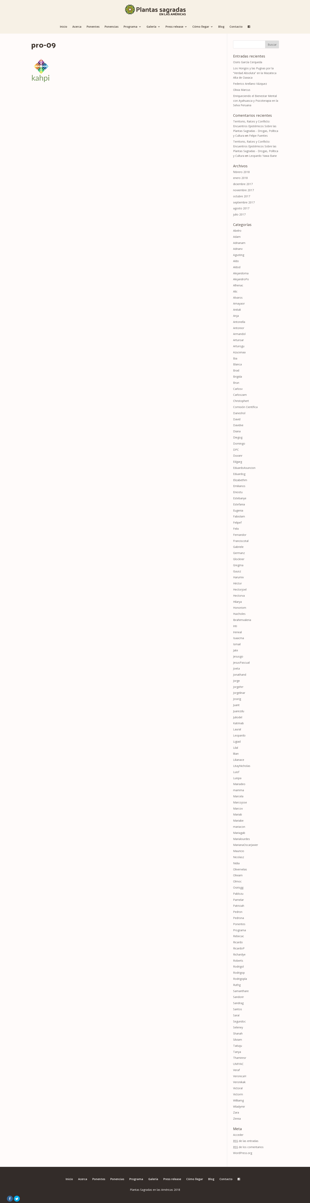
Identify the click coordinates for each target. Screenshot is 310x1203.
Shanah (238, 1033)
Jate (235, 650)
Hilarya (237, 602)
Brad (236, 370)
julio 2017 (239, 214)
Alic (235, 291)
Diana (237, 431)
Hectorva (239, 595)
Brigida (237, 376)
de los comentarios (248, 1147)
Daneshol (239, 413)
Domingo (239, 443)
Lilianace (238, 760)
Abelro (237, 230)
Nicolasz (238, 857)
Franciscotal (241, 541)
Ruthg (237, 985)
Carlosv (238, 389)
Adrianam (239, 243)
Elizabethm (240, 480)
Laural (237, 729)
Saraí (236, 1015)
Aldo (236, 261)
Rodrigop (239, 972)
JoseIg (237, 699)
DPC (236, 449)
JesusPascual (241, 662)
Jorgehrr (238, 687)
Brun (236, 383)
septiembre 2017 (244, 202)
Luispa (237, 778)
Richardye (239, 954)
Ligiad (237, 741)
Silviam (237, 1039)
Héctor (237, 583)
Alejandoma (241, 273)
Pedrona (238, 918)
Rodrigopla (240, 979)
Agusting (238, 255)
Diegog (237, 437)
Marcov (238, 808)
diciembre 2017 (243, 184)
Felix (236, 528)
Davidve (238, 425)
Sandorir (238, 997)
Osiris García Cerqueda (247, 62)
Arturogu (238, 346)
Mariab (237, 814)
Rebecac (238, 936)
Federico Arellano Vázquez (250, 84)
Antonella (239, 322)
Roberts (238, 960)
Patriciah (238, 906)
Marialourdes (241, 839)
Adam (237, 237)
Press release (174, 26)
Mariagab (239, 833)
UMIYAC (238, 1064)
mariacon (239, 827)
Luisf (236, 772)
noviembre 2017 (243, 190)
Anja (236, 316)
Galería (151, 26)
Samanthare (241, 991)
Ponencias (111, 26)
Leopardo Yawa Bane (263, 156)
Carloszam (240, 395)
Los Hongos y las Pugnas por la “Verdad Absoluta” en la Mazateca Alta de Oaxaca (254, 73)
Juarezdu (238, 711)
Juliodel (237, 717)
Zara (236, 1112)
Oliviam (238, 875)
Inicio (63, 26)
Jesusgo (238, 656)
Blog (221, 26)
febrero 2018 (241, 172)
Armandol (239, 334)
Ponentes (93, 26)
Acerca (76, 26)
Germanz (239, 553)
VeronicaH (239, 1076)
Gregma (238, 565)
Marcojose (240, 802)
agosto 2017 (241, 208)
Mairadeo (239, 784)
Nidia (236, 863)
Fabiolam (239, 516)
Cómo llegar (200, 26)
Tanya (237, 1052)
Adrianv (238, 249)
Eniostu (238, 492)
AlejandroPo (241, 279)
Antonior (238, 328)
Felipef (237, 522)
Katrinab (238, 723)
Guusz (237, 571)
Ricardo (238, 942)
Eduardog (239, 474)
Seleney (238, 1027)
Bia (235, 358)
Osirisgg (238, 887)
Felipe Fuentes (258, 135)
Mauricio (238, 851)
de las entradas (245, 1141)
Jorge (236, 681)
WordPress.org (242, 1153)
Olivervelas (240, 869)
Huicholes (239, 614)
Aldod (236, 267)
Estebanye (239, 498)
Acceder (238, 1135)
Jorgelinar (239, 693)
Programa (130, 26)
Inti (235, 626)
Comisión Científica (245, 407)
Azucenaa (239, 352)
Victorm (238, 1094)
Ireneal (237, 632)
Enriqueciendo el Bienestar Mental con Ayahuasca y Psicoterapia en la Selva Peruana (255, 100)
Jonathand (239, 674)
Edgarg (237, 462)
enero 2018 (240, 178)
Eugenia (238, 510)
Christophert (241, 401)
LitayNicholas (241, 766)
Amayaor (239, 303)
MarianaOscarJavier (245, 845)
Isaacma (238, 638)
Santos (237, 1009)
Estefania (239, 504)
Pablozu (238, 893)
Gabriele (238, 547)
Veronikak (239, 1082)
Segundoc (239, 1021)
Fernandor (239, 535)
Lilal (235, 748)
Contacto (236, 26)
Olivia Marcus (241, 90)
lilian (236, 753)
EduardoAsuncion (244, 468)
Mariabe (238, 820)
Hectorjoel (240, 589)
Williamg (238, 1100)
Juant (236, 705)
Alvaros (238, 297)
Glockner (238, 559)
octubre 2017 (241, 196)
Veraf (236, 1070)
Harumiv (238, 577)
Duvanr (237, 455)
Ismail (237, 644)
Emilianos (239, 486)
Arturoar (238, 340)
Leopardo (239, 735)
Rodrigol (238, 966)
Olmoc (237, 881)
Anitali (237, 309)
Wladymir (239, 1106)
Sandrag (238, 1003)
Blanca (237, 364)
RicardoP (239, 948)
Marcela (238, 796)
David (236, 419)
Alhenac (238, 285)
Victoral (238, 1088)
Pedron (237, 912)
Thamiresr (239, 1058)
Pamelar (238, 900)
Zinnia (237, 1118)
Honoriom (239, 607)
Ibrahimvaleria (242, 620)
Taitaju (237, 1046)
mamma (238, 790)
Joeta (236, 668)
